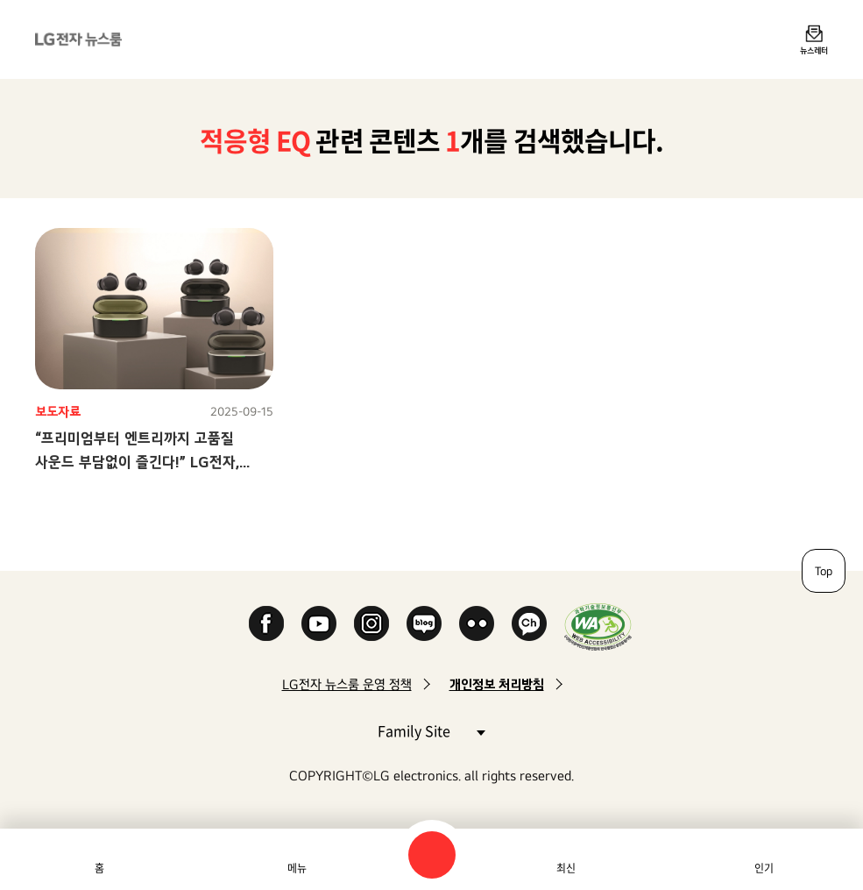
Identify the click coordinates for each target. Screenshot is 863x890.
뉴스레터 (814, 50)
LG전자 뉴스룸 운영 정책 (347, 684)
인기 (764, 868)
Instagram (371, 623)
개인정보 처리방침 (496, 684)
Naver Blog (424, 623)
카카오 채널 (529, 623)
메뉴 (297, 868)
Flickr (476, 623)
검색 (432, 855)
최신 (566, 868)
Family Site (431, 730)
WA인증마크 (598, 626)
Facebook (266, 623)
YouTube (318, 623)
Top (823, 571)
